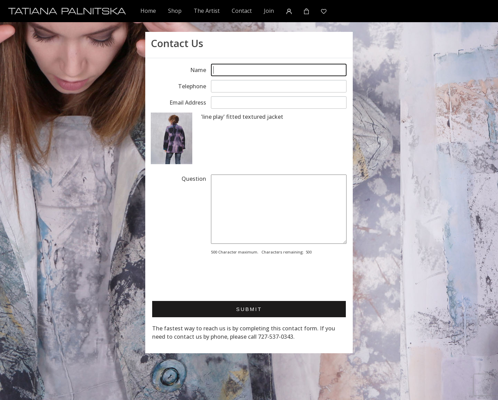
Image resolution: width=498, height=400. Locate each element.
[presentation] (263, 275)
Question (194, 179)
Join (269, 11)
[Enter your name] (279, 70)
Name (198, 70)
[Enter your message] (279, 209)
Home (148, 11)
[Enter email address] (279, 102)
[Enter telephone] (279, 86)
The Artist (207, 11)
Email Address (187, 102)
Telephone (192, 86)
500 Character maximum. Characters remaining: (257, 252)
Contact (242, 11)
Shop (175, 11)
